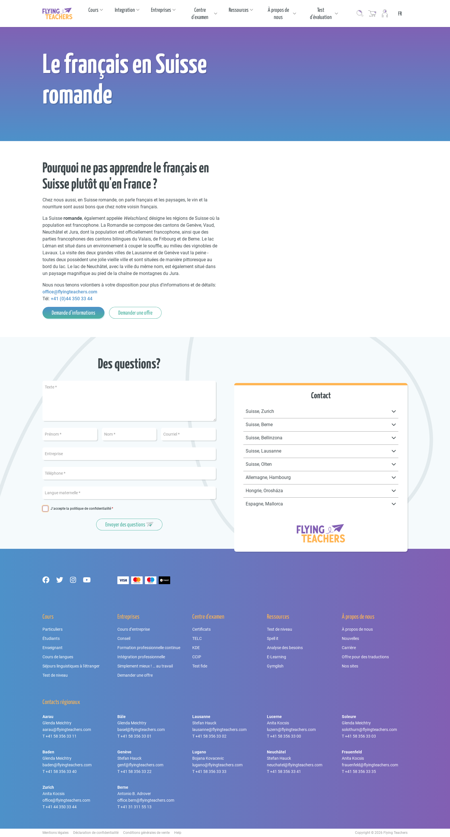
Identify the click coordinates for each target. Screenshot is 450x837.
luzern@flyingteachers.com (291, 729)
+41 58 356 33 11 (61, 736)
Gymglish (275, 666)
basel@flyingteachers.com (141, 729)
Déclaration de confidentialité (96, 833)
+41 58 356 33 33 (210, 771)
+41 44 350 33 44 (61, 807)
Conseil (123, 638)
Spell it (272, 638)
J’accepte (81, 509)
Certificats (201, 629)
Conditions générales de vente (146, 833)
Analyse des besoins (285, 647)
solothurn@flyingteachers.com (369, 729)
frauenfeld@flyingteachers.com (370, 765)
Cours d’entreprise (133, 629)
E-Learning (276, 657)
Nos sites (350, 666)
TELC (197, 638)
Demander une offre (135, 675)
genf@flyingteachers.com (140, 765)
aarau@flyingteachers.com (66, 729)
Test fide (199, 666)
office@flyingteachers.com (69, 292)
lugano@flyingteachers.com (217, 765)
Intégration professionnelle (141, 657)
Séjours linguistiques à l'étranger (71, 666)
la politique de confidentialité (88, 509)
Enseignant (52, 647)
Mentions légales (55, 833)
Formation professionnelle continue (148, 647)
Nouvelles (350, 638)
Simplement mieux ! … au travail (145, 666)
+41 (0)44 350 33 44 (71, 298)
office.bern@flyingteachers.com (145, 800)
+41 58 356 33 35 (360, 771)
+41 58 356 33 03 (360, 736)
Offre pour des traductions (365, 657)
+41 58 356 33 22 (136, 771)
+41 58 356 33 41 (285, 771)
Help (177, 833)
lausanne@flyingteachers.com (219, 729)
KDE (196, 647)
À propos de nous (357, 629)
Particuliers (52, 629)
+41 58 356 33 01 (136, 736)
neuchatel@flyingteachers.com (294, 765)
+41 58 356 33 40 (61, 771)
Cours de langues (57, 657)
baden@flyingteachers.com (67, 765)
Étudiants (51, 638)
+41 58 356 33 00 (285, 736)
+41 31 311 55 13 (136, 807)
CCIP (196, 657)
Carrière (349, 647)
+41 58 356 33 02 (210, 736)
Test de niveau (55, 675)
